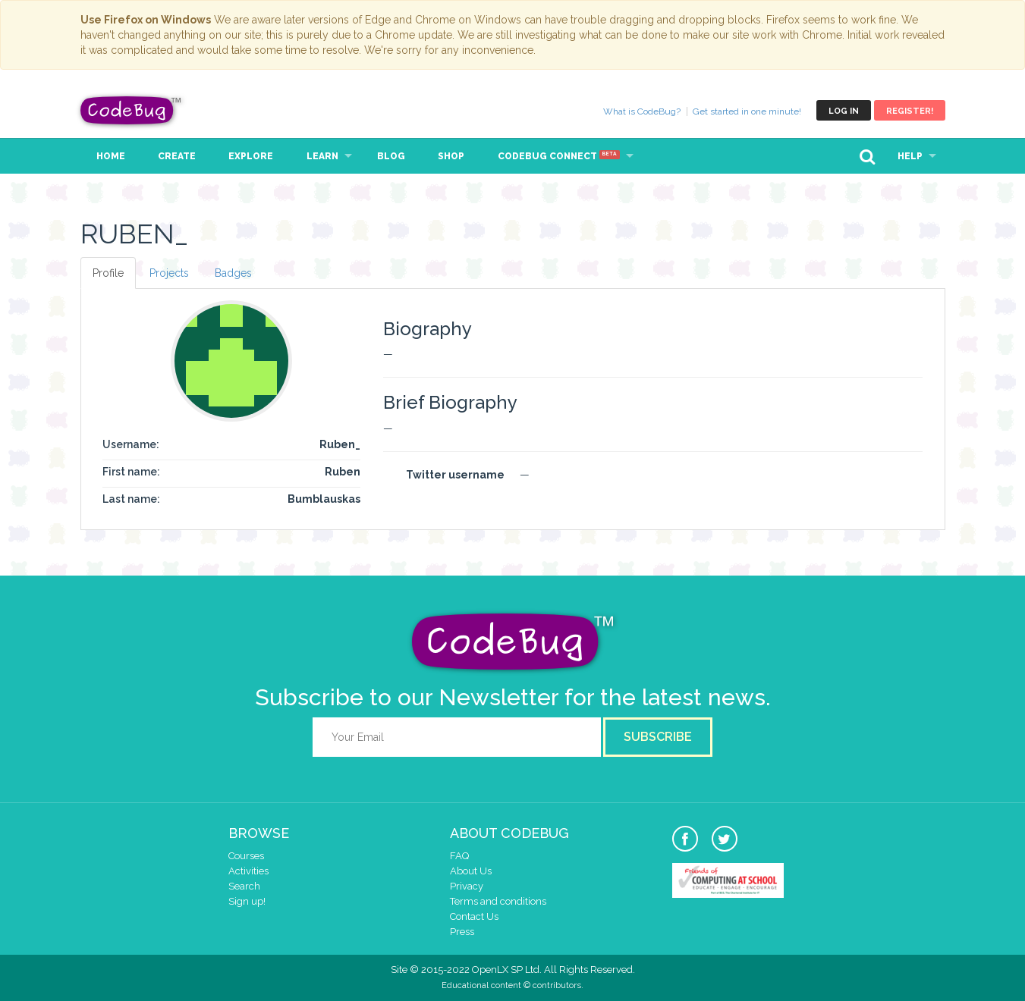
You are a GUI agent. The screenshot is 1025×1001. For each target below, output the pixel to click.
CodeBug (131, 110)
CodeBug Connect (559, 156)
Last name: (131, 499)
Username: (130, 444)
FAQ (459, 855)
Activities (248, 871)
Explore (250, 156)
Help (910, 156)
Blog (391, 156)
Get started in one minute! (747, 111)
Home (110, 156)
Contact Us (474, 916)
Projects (169, 273)
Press (462, 931)
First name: (131, 472)
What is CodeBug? (642, 111)
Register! (909, 111)
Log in (843, 111)
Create (177, 156)
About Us (471, 871)
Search (244, 886)
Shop (451, 156)
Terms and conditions (498, 901)
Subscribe (658, 737)
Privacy (466, 886)
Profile (108, 273)
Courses (246, 855)
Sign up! (247, 901)
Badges (233, 273)
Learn (322, 156)
